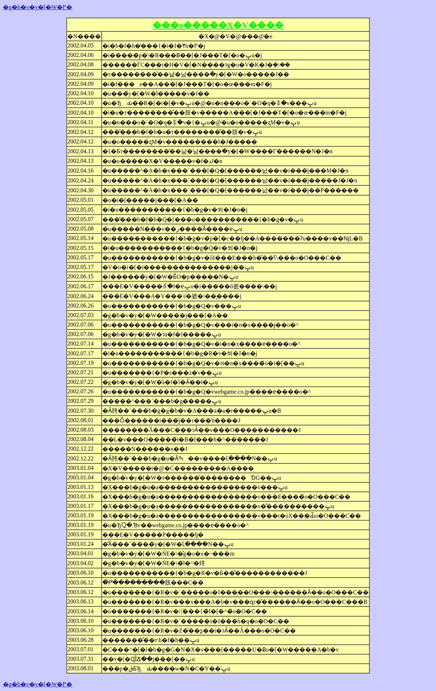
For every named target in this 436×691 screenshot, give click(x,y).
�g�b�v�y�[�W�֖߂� (37, 7)
